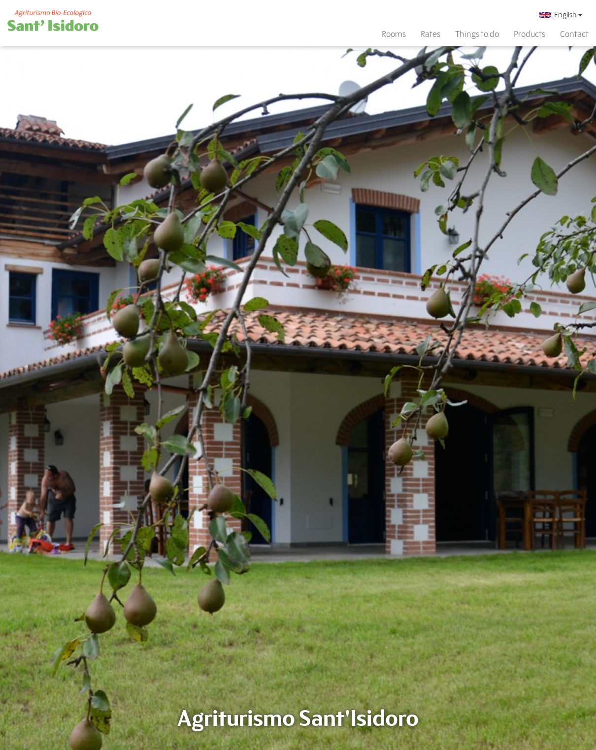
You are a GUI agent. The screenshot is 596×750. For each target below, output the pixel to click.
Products (529, 34)
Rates (430, 34)
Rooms (394, 34)
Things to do (477, 34)
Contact (574, 34)
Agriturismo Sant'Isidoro (298, 718)
